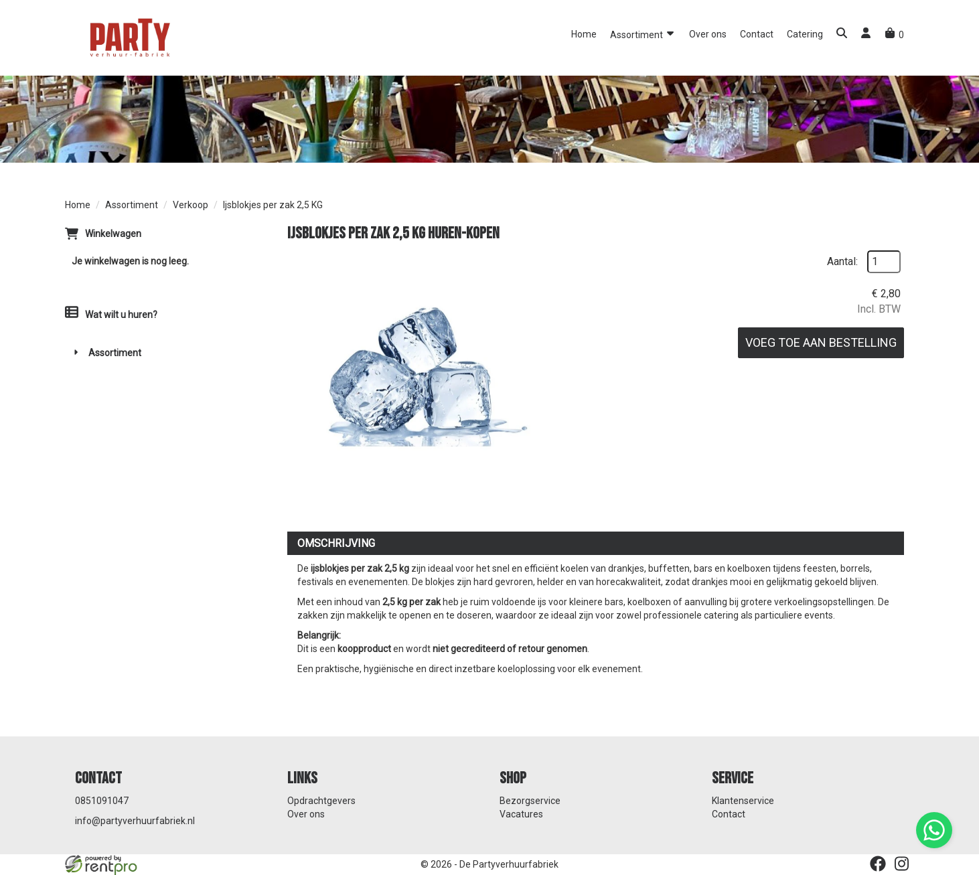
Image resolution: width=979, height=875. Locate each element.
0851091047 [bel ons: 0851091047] (102, 800)
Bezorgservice (530, 800)
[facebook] (878, 864)
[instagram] (902, 864)
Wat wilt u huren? (111, 314)
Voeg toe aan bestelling (821, 342)
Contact (756, 34)
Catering (805, 34)
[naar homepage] (128, 36)
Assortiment (643, 33)
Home (584, 34)
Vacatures (521, 814)
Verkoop (190, 205)
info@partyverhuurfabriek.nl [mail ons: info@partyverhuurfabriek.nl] (135, 820)
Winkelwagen (113, 233)
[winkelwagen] (894, 34)
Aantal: (842, 261)
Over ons (708, 34)
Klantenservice (743, 800)
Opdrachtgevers (321, 800)
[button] (841, 34)
